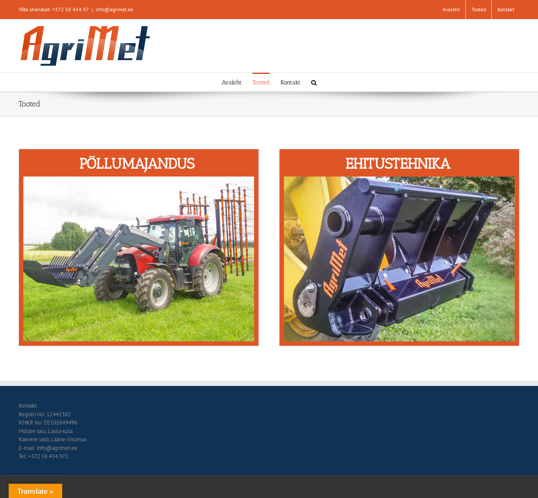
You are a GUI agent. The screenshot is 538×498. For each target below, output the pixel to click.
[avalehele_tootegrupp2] (399, 180)
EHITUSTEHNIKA (397, 164)
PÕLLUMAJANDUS (136, 164)
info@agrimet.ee (114, 9)
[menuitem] (451, 9)
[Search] (314, 82)
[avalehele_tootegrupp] (139, 180)
